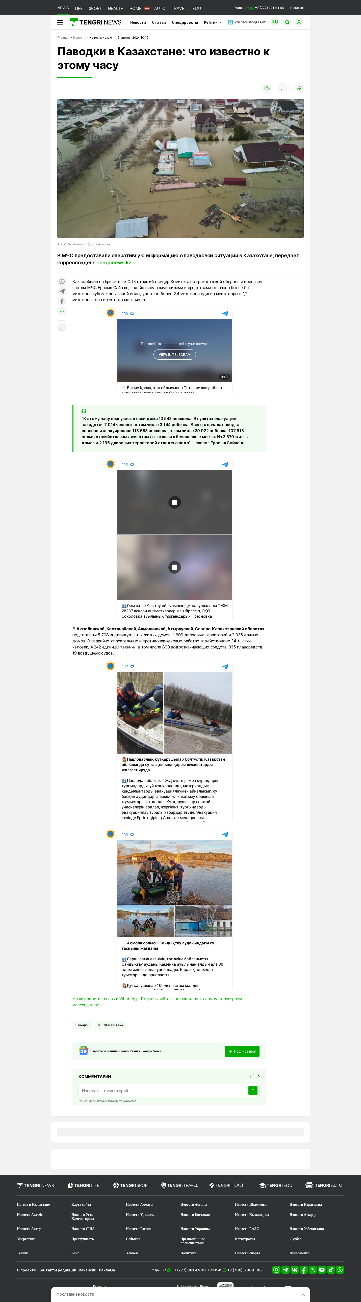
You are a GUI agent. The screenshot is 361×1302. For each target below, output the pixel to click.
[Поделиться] (299, 88)
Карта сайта (81, 1204)
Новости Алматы (139, 1204)
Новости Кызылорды (252, 1215)
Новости (138, 22)
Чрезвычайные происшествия (192, 1241)
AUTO (160, 8)
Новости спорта (247, 1253)
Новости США (83, 1229)
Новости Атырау (303, 1215)
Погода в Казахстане (33, 1204)
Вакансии (87, 1270)
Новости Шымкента (251, 1204)
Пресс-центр (300, 1253)
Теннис (22, 1253)
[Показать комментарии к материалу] (61, 328)
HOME (136, 8)
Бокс (75, 1253)
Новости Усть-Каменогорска (82, 1217)
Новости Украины (195, 1229)
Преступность (82, 1239)
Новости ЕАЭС (247, 1229)
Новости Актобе (30, 1215)
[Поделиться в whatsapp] (61, 282)
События (133, 1239)
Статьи (159, 22)
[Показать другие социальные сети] (61, 311)
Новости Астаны (193, 1204)
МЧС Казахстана (110, 1025)
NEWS (63, 8)
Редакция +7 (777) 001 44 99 (259, 8)
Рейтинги (213, 22)
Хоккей (132, 1253)
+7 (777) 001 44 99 (189, 1270)
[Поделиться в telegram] (61, 292)
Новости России (138, 1229)
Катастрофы (245, 1239)
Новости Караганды (306, 1204)
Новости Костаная (195, 1215)
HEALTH (115, 8)
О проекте (26, 1270)
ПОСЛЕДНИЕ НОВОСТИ (75, 1294)
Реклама (297, 8)
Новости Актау (29, 1229)
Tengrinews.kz (113, 263)
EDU (197, 8)
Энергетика (26, 1239)
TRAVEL (179, 8)
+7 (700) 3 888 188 (244, 1270)
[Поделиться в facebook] (61, 302)
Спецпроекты (185, 22)
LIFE (79, 8)
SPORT (95, 8)
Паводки (82, 1025)
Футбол (295, 1239)
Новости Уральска (141, 1215)
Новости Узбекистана (307, 1229)
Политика (188, 1253)
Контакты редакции (57, 1270)
